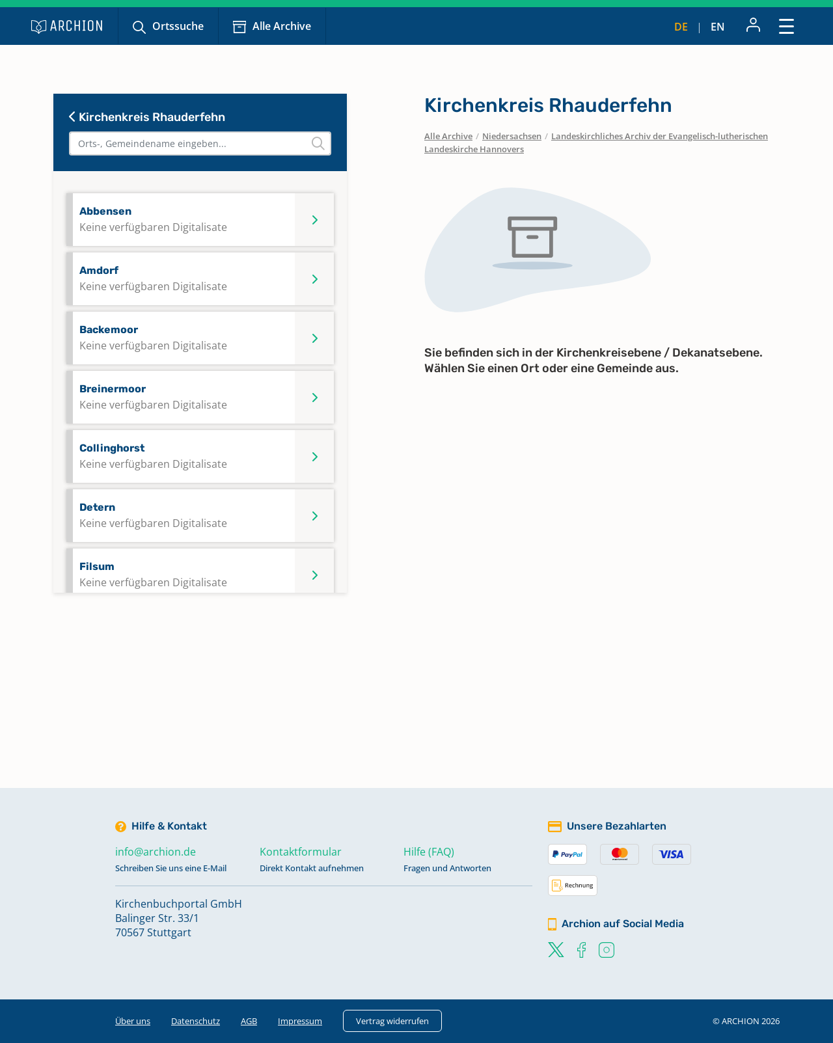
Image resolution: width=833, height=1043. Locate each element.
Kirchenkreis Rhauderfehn (147, 117)
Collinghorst (153, 456)
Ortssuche (178, 26)
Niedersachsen (511, 136)
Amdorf (153, 278)
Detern (153, 515)
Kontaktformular (301, 852)
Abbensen (153, 219)
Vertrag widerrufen (392, 1021)
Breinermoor (153, 397)
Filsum (153, 574)
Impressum (300, 1021)
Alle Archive (282, 26)
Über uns (132, 1021)
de (681, 27)
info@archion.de (155, 852)
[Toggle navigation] (786, 26)
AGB (249, 1021)
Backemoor (153, 338)
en (718, 27)
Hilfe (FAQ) (428, 852)
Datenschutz (195, 1021)
